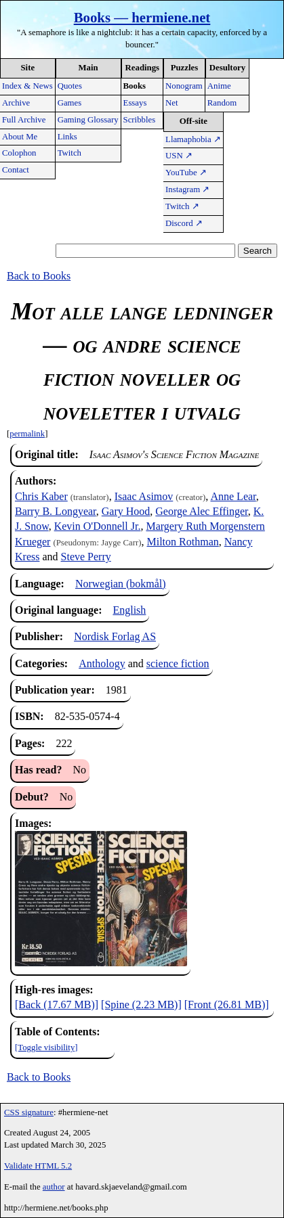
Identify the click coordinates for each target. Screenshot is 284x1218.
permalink (27, 433)
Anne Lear (233, 496)
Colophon (19, 153)
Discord (184, 223)
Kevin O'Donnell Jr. (97, 526)
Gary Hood (126, 511)
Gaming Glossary (88, 120)
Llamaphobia (193, 139)
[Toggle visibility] (46, 1047)
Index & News (27, 86)
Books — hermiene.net (142, 17)
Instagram (187, 189)
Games (70, 103)
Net (171, 103)
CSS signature (29, 1112)
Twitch (69, 153)
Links (67, 136)
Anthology (102, 663)
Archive (16, 103)
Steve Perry (86, 556)
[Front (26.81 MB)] (226, 1004)
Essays (135, 103)
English (129, 610)
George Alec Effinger (201, 511)
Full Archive (23, 120)
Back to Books (38, 275)
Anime (219, 86)
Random (222, 103)
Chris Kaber (41, 496)
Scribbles (139, 120)
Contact (15, 170)
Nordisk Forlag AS (115, 636)
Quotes (70, 86)
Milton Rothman (183, 541)
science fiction (177, 663)
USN (178, 155)
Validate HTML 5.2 (38, 1166)
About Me (19, 136)
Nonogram (184, 86)
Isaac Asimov (144, 496)
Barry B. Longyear (55, 511)
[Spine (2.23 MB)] (141, 1004)
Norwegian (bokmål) (120, 583)
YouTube (186, 172)
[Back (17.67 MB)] (56, 1004)
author (54, 1187)
